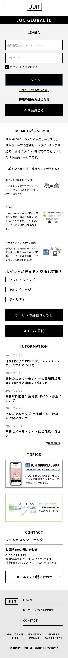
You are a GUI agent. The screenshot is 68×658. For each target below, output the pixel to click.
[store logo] (34, 7)
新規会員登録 (34, 110)
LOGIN (27, 599)
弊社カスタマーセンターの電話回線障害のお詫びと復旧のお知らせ (33, 380)
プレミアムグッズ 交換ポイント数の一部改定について (33, 416)
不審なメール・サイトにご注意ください (33, 433)
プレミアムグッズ (22, 279)
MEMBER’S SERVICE (38, 610)
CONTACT (30, 620)
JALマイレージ (20, 289)
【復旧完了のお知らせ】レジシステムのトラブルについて (33, 363)
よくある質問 (34, 330)
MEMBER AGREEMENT (53, 636)
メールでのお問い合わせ (34, 576)
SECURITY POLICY (34, 636)
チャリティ (17, 299)
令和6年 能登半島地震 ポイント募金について (33, 398)
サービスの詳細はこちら (34, 315)
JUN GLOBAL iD (34, 20)
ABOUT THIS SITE (15, 636)
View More (53, 443)
